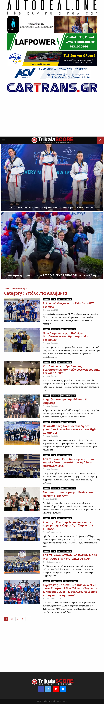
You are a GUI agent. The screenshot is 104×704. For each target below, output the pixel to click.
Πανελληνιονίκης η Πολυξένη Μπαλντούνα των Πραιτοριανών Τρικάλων (65, 336)
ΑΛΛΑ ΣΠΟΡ (55, 329)
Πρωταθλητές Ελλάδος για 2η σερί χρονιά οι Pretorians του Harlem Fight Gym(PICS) (70, 429)
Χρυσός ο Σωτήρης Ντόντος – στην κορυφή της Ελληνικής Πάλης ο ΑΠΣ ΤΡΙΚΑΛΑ (68, 525)
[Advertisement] (52, 116)
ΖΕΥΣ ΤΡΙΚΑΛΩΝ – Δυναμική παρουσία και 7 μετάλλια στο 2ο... (52, 207)
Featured (46, 299)
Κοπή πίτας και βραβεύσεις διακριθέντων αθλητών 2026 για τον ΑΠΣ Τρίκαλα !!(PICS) (71, 369)
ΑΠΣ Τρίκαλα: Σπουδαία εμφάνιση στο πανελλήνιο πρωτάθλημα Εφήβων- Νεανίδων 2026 (69, 462)
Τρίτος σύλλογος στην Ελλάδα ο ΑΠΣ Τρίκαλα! (68, 304)
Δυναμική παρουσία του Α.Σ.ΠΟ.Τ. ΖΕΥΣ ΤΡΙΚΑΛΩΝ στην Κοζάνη (52, 275)
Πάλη (53, 299)
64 (23, 619)
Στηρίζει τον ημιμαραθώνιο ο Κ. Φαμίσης (65, 401)
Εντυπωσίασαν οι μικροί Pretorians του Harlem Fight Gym (71, 493)
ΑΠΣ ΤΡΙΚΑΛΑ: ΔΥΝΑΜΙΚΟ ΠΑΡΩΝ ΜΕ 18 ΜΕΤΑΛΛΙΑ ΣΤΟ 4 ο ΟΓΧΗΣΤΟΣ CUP (70, 556)
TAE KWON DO (56, 581)
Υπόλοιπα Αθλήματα (64, 299)
